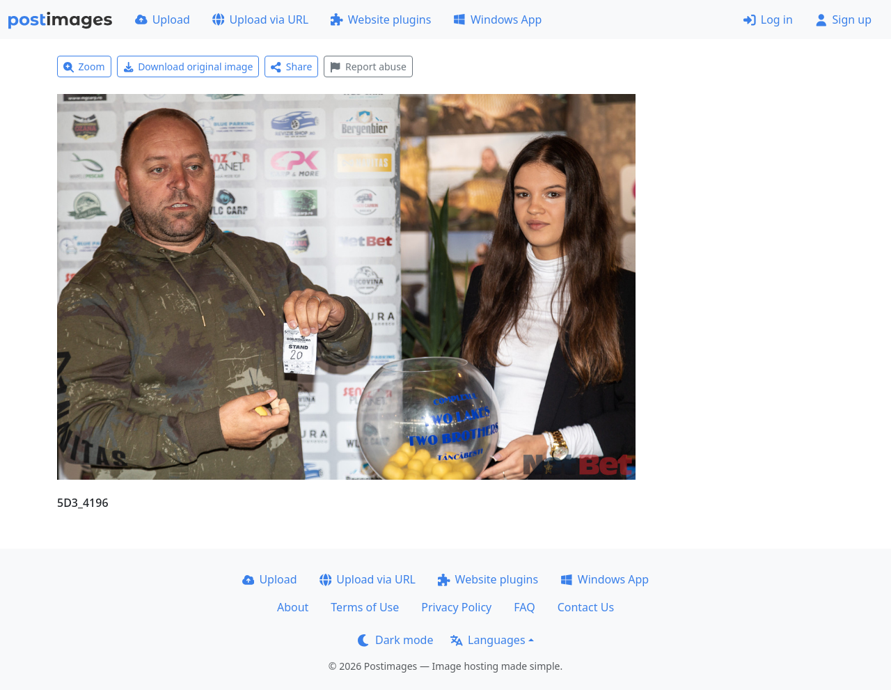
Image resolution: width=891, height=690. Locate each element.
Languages (487, 640)
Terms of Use (365, 607)
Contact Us (586, 607)
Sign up (843, 19)
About (292, 607)
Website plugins (381, 19)
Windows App (497, 19)
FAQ (524, 607)
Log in (768, 19)
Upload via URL (260, 19)
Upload (162, 19)
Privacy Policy (456, 607)
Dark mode (395, 640)
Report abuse (368, 66)
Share (291, 66)
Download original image (188, 66)
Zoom (84, 66)
